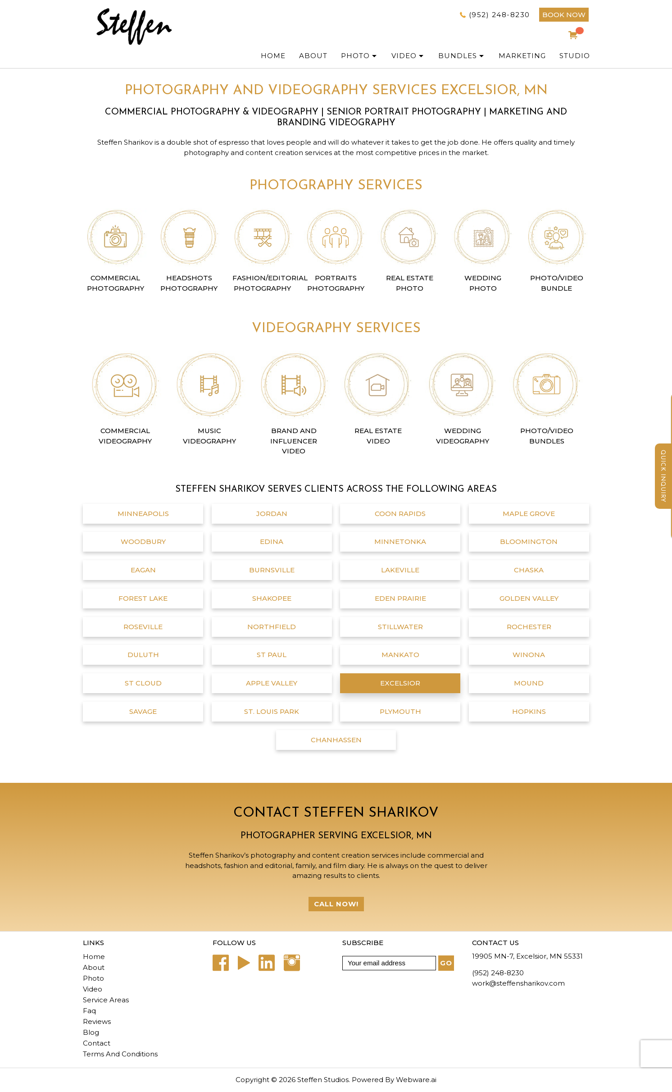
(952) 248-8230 (499, 14)
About (93, 967)
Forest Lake (143, 598)
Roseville (143, 626)
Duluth (143, 654)
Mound (529, 683)
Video (404, 55)
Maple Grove (529, 513)
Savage (143, 711)
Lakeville (400, 570)
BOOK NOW (564, 14)
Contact (96, 1043)
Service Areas (106, 1000)
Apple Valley (271, 683)
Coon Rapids (400, 513)
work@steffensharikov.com (518, 983)
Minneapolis (143, 513)
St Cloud (143, 683)
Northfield (271, 626)
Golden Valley (528, 598)
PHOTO (355, 55)
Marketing (522, 55)
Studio (574, 55)
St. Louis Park (271, 711)
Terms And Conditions (120, 1054)
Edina (271, 541)
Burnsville (272, 570)
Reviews (97, 1021)
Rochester (529, 626)
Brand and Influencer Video (293, 440)
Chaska (529, 570)
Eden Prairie (400, 598)
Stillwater (400, 626)
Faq (89, 1010)
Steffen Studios (323, 1079)
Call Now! (336, 904)
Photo (93, 978)
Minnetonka (400, 541)
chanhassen (336, 740)
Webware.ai (416, 1079)
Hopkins (529, 711)
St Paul (271, 654)
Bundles (457, 55)
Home (273, 55)
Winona (529, 654)
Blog (91, 1032)
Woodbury (143, 541)
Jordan (271, 513)
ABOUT (313, 55)
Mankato (400, 654)
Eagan (143, 570)
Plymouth (400, 711)
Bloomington (529, 541)
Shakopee (271, 598)
